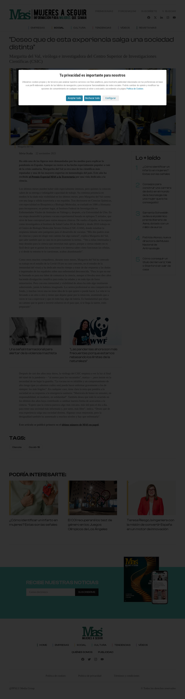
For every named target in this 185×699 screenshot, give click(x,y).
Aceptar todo (74, 98)
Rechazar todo (92, 98)
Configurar (110, 98)
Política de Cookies (134, 88)
